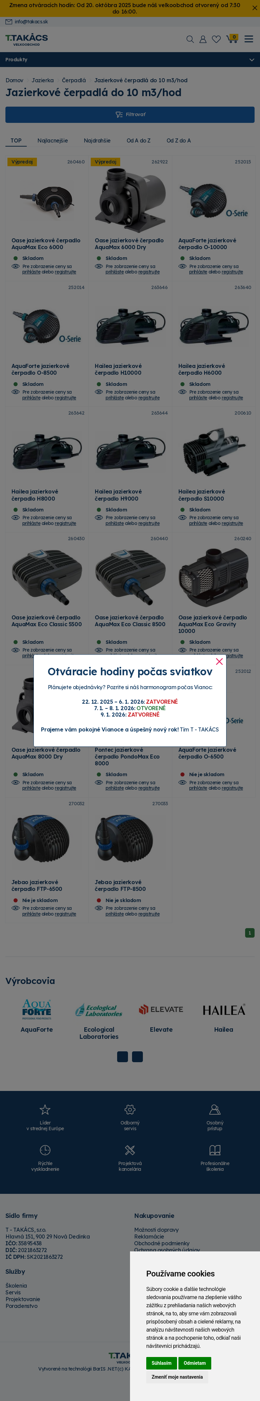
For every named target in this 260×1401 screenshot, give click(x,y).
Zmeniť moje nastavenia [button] (177, 1377)
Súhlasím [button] (162, 1363)
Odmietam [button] (195, 1363)
